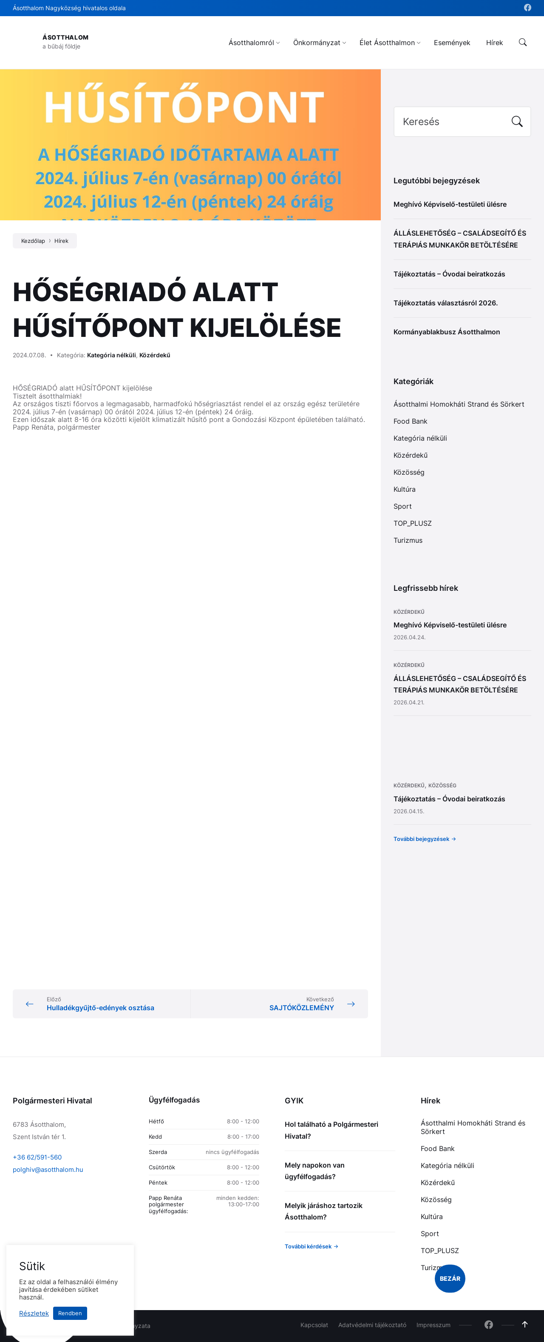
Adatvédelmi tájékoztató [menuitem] (372, 1324)
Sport (403, 506)
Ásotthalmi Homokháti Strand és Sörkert (459, 404)
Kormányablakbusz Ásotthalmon (447, 332)
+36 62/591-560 (37, 1157)
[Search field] (462, 121)
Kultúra (405, 489)
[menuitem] (251, 42)
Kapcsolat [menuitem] (314, 1324)
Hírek (61, 240)
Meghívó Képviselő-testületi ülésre (450, 204)
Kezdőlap (33, 240)
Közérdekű (154, 355)
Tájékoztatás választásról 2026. (446, 303)
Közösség (409, 472)
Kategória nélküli (111, 355)
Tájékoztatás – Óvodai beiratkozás (449, 274)
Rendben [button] (70, 1313)
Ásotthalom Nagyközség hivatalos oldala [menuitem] (69, 7)
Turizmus (408, 540)
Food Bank (411, 421)
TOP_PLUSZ (413, 523)
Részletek (34, 1313)
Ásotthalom (65, 37)
